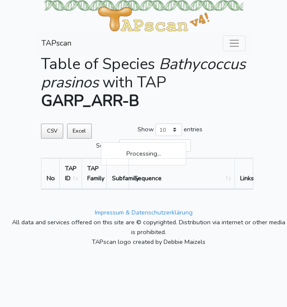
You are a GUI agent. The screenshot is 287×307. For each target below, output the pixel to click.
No (51, 178)
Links (246, 178)
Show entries (170, 130)
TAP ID (70, 173)
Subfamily (120, 178)
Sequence (147, 178)
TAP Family (95, 173)
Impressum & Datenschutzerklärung (144, 212)
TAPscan (56, 43)
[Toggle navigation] (234, 43)
